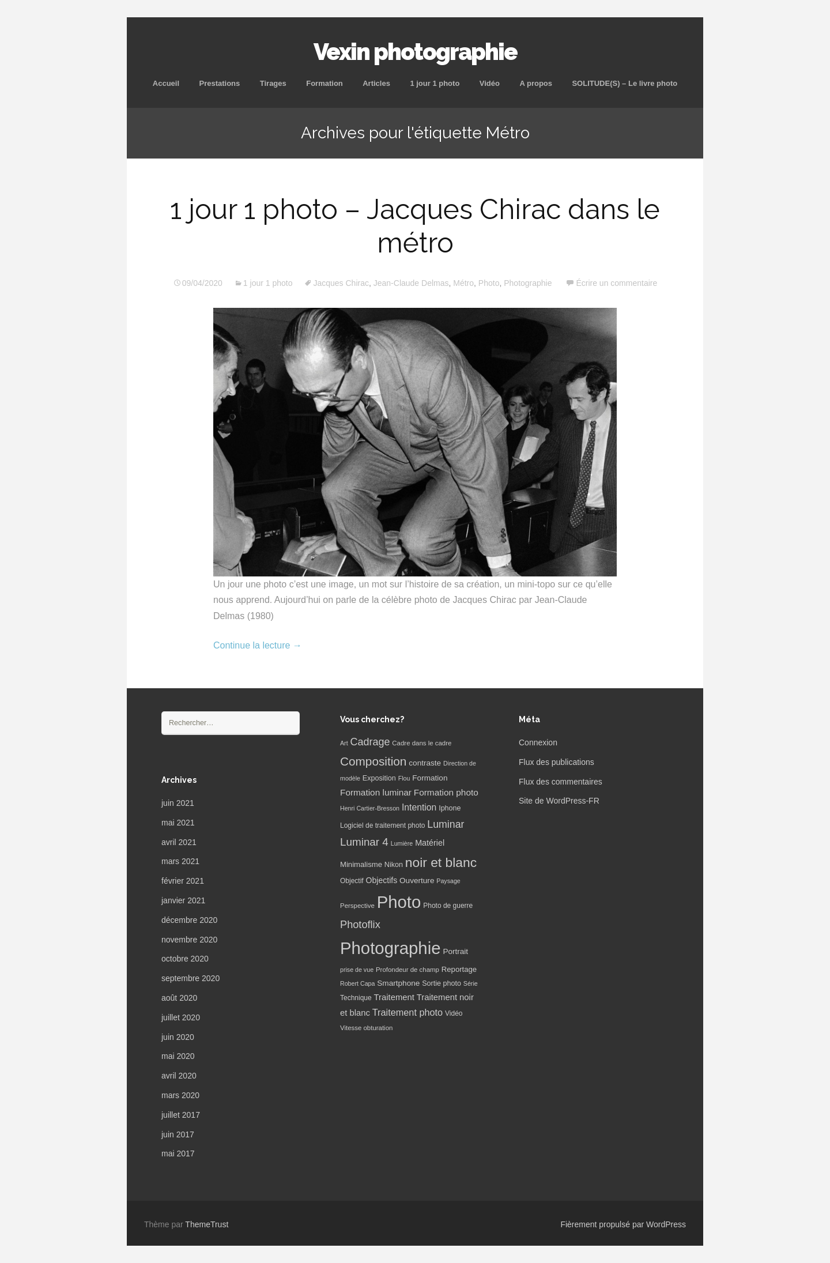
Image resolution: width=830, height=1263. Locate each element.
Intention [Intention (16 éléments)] (419, 807)
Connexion (538, 742)
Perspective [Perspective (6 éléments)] (357, 905)
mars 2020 (180, 1095)
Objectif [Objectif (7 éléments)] (352, 881)
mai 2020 (178, 1056)
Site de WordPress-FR (559, 800)
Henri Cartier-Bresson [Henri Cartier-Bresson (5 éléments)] (369, 808)
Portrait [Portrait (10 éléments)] (455, 951)
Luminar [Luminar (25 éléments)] (445, 824)
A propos (535, 83)
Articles (376, 83)
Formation (324, 83)
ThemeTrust (206, 1224)
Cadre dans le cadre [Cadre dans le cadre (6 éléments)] (421, 743)
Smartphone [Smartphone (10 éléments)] (398, 983)
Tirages (273, 83)
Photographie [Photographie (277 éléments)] (390, 947)
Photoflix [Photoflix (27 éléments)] (360, 924)
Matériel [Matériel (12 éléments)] (429, 842)
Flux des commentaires (560, 781)
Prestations (219, 83)
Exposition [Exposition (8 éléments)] (379, 778)
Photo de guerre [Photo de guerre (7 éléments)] (448, 906)
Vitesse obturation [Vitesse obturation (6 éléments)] (366, 1027)
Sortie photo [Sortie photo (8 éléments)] (441, 983)
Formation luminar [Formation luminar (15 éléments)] (376, 792)
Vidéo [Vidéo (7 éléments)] (453, 1013)
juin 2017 (177, 1134)
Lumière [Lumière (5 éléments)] (402, 843)
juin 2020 (177, 1037)
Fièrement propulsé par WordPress (623, 1224)
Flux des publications (556, 762)
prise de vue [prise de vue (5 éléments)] (356, 969)
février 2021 (182, 880)
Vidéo (490, 83)
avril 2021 (179, 842)
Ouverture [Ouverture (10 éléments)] (416, 880)
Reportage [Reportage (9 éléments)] (459, 969)
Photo (489, 283)
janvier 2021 (183, 900)
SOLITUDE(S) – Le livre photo (624, 83)
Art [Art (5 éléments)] (344, 743)
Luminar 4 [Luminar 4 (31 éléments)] (364, 842)
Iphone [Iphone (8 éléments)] (450, 808)
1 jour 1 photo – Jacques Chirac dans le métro (415, 226)
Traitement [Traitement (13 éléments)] (394, 997)
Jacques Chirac (341, 283)
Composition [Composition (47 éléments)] (373, 761)
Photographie (528, 283)
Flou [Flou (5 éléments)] (404, 778)
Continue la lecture (257, 645)
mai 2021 (178, 822)
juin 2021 (177, 803)
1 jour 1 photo (434, 83)
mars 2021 (180, 861)
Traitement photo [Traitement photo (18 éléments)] (407, 1012)
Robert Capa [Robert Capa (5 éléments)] (357, 983)
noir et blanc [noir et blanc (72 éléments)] (441, 862)
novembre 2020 (189, 939)
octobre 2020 (185, 958)
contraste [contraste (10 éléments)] (425, 763)
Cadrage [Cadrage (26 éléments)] (370, 742)
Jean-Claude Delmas (411, 283)
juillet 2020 (180, 1017)
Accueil (166, 83)
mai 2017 (178, 1153)
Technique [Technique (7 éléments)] (356, 998)
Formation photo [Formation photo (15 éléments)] (446, 792)
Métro (463, 283)
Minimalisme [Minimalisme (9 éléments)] (361, 864)
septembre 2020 (190, 978)
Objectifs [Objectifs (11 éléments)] (382, 880)
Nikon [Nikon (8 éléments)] (393, 865)
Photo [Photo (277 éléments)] (399, 901)
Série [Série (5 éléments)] (470, 983)
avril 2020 (179, 1075)
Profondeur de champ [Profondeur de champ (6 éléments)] (407, 969)
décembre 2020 (189, 920)
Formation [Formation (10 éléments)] (429, 778)
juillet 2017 (180, 1114)
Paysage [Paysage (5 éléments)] (448, 880)
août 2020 (179, 997)
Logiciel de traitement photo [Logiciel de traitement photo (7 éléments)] (382, 825)
